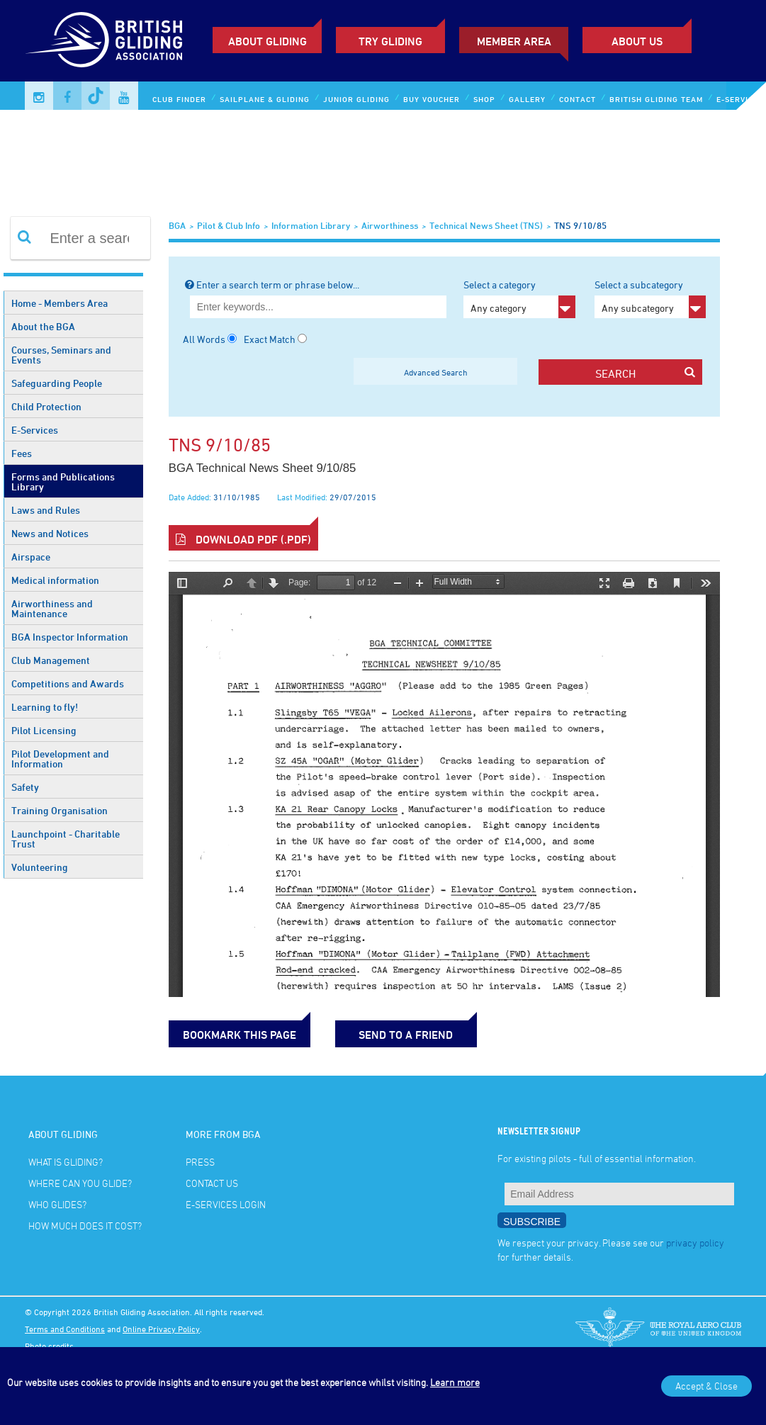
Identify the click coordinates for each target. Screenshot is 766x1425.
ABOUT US (637, 41)
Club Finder (179, 98)
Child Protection (46, 406)
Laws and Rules (45, 510)
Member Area (514, 41)
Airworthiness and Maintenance (52, 608)
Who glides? (57, 1204)
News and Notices (50, 533)
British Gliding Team (656, 98)
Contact (577, 98)
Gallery (527, 98)
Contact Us (212, 1183)
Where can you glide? (80, 1183)
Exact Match (269, 339)
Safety (25, 787)
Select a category (519, 298)
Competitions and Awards (67, 683)
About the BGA (43, 326)
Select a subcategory (650, 298)
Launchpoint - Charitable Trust (65, 839)
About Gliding (267, 41)
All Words (204, 339)
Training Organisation (59, 810)
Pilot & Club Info (228, 225)
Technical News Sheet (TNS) (486, 225)
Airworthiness (389, 225)
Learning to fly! (44, 707)
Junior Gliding (356, 98)
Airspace (30, 557)
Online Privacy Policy (161, 1329)
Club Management (50, 660)
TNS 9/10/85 (580, 225)
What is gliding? (65, 1162)
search (645, 373)
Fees (21, 453)
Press (200, 1162)
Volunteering (39, 867)
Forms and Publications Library (63, 481)
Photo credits (49, 1346)
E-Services (34, 430)
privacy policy (695, 1243)
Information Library (310, 225)
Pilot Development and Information (60, 759)
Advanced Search (436, 372)
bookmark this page (239, 1034)
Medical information (55, 580)
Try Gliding (390, 41)
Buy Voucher (431, 98)
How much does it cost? (85, 1226)
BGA (177, 225)
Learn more (455, 1382)
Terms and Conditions (65, 1329)
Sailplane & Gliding (265, 98)
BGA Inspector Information (69, 637)
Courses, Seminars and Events (61, 355)
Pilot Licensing (44, 730)
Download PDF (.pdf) (243, 539)
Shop (484, 98)
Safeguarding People (56, 383)
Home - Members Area (59, 303)
